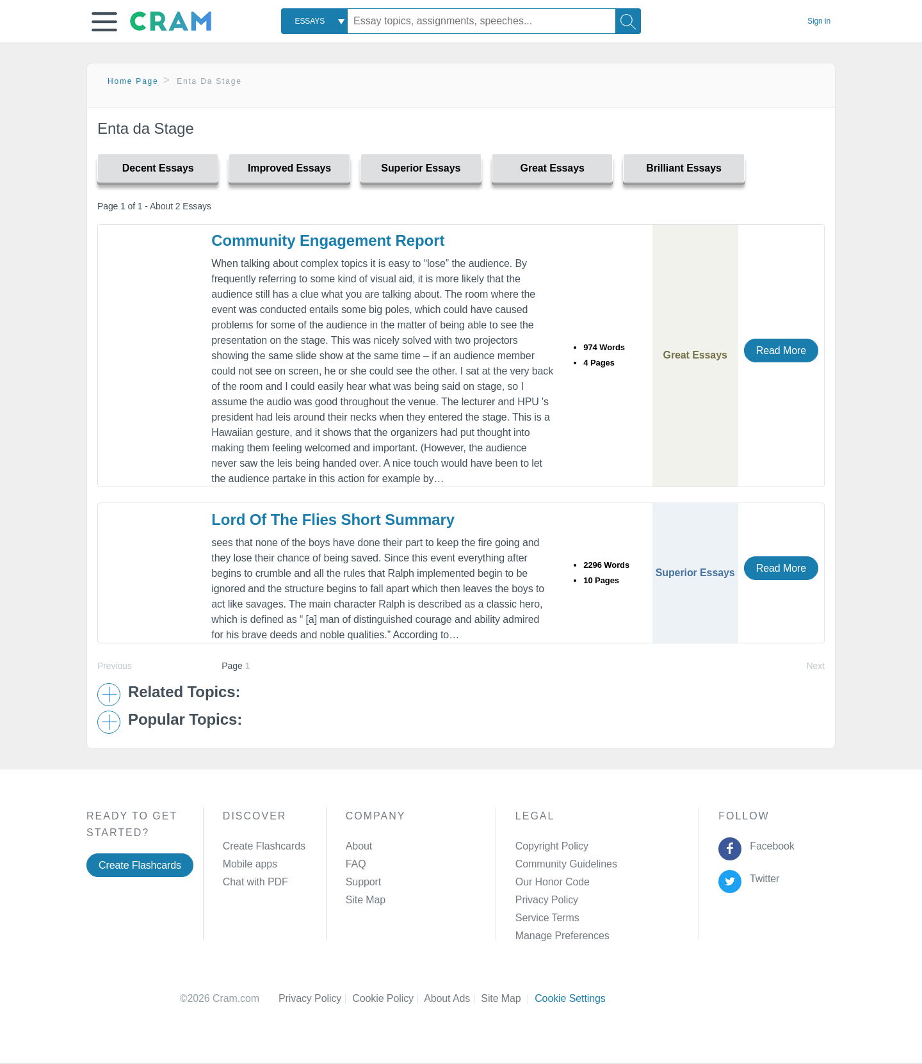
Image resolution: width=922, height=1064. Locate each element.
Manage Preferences (562, 935)
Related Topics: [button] (184, 692)
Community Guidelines (566, 863)
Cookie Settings (570, 998)
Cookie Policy (388, 998)
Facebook (770, 846)
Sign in (818, 21)
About (359, 846)
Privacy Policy (546, 899)
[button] (104, 22)
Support (363, 881)
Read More (781, 350)
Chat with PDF (255, 881)
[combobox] (314, 21)
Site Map (365, 899)
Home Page (133, 81)
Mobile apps (250, 863)
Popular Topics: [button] (185, 720)
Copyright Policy (551, 846)
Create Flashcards (140, 865)
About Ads (452, 998)
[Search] (628, 21)
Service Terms (547, 917)
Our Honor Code (552, 881)
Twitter (762, 878)
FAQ (356, 863)
